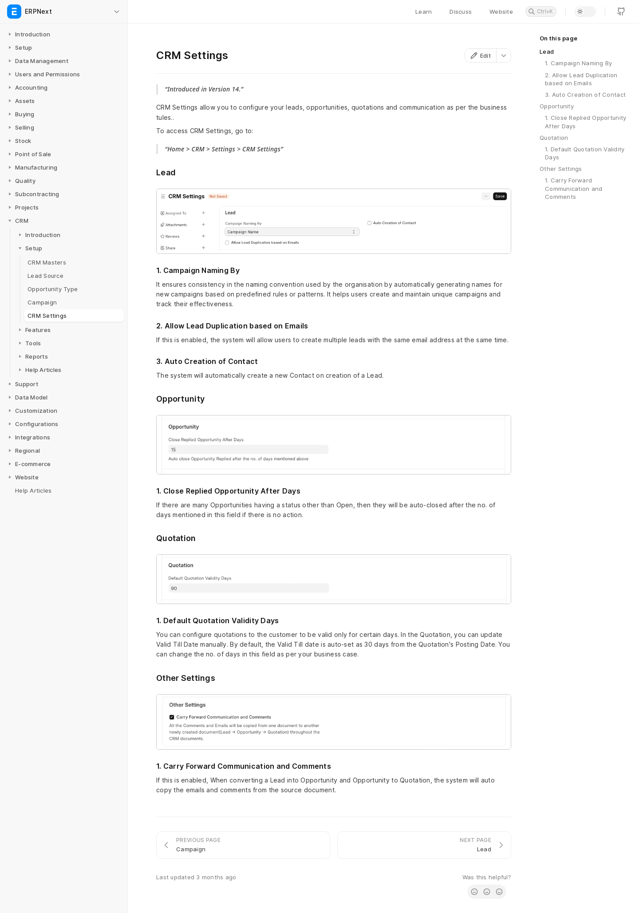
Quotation (554, 137)
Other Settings (561, 168)
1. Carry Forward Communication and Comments (573, 188)
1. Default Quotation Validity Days (585, 153)
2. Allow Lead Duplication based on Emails (581, 79)
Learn (423, 11)
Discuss (461, 11)
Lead (547, 51)
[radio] (474, 891)
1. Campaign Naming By (578, 63)
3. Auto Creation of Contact (585, 94)
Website (501, 11)
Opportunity (557, 106)
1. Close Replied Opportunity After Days (585, 121)
